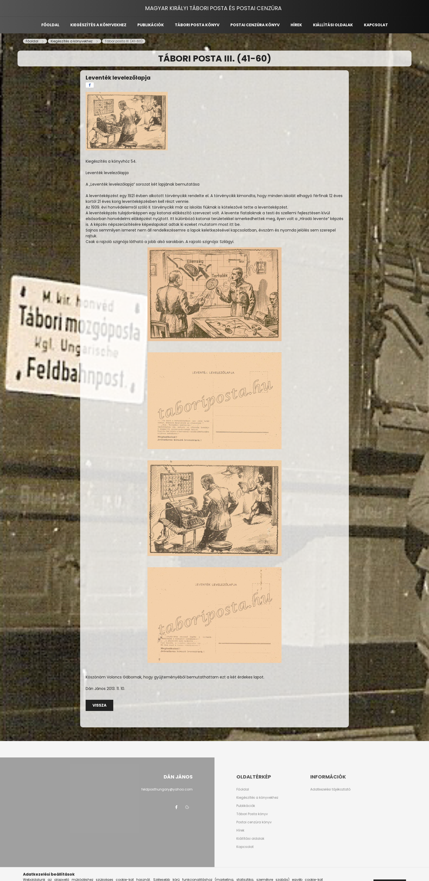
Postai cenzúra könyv (255, 25)
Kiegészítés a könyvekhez (98, 25)
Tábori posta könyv (197, 25)
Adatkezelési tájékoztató (330, 789)
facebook (176, 807)
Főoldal (50, 25)
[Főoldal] (32, 41)
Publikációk (150, 25)
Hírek (296, 25)
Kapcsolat (376, 25)
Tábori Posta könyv (252, 814)
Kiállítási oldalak (333, 25)
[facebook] (90, 85)
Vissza (99, 705)
